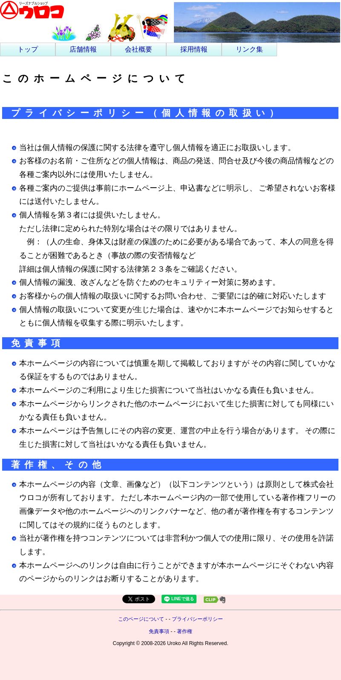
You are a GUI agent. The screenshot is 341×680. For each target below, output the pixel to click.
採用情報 (194, 49)
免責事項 (38, 343)
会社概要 (138, 49)
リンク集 (249, 49)
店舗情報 (83, 49)
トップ (27, 49)
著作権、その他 (58, 464)
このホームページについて (96, 78)
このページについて (141, 619)
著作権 (184, 631)
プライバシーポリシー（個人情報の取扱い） (147, 113)
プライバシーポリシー (197, 619)
